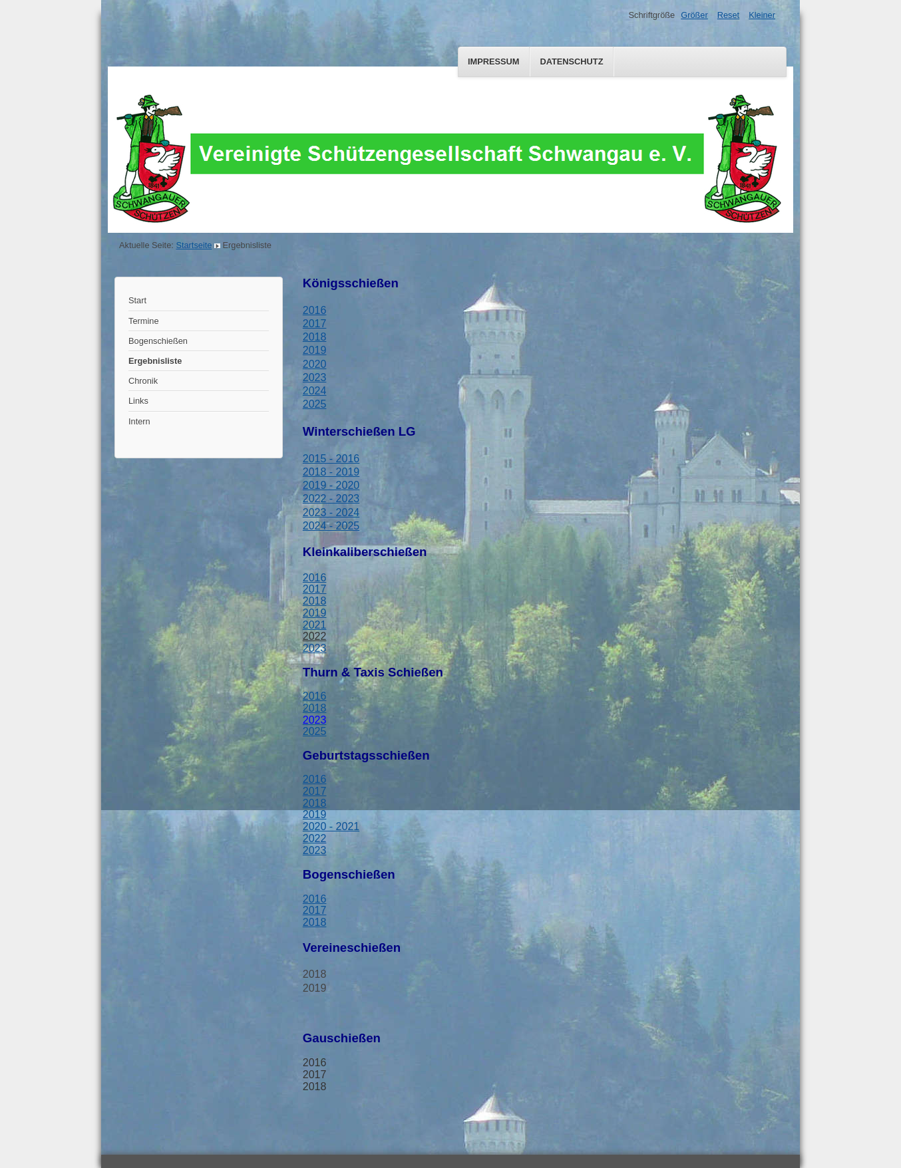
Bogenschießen (158, 341)
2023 (315, 377)
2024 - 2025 (331, 525)
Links (138, 401)
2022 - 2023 (331, 498)
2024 (315, 390)
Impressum (494, 62)
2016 (315, 310)
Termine (143, 321)
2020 (315, 364)
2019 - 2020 (331, 485)
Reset (728, 15)
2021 (315, 625)
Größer (694, 15)
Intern (139, 421)
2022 (315, 636)
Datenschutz (571, 62)
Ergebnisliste (155, 361)
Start (137, 300)
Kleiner (762, 15)
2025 (315, 404)
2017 (315, 323)
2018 (315, 337)
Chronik (143, 381)
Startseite (194, 245)
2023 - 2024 (331, 512)
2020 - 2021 (331, 826)
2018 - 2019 (331, 472)
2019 (315, 613)
